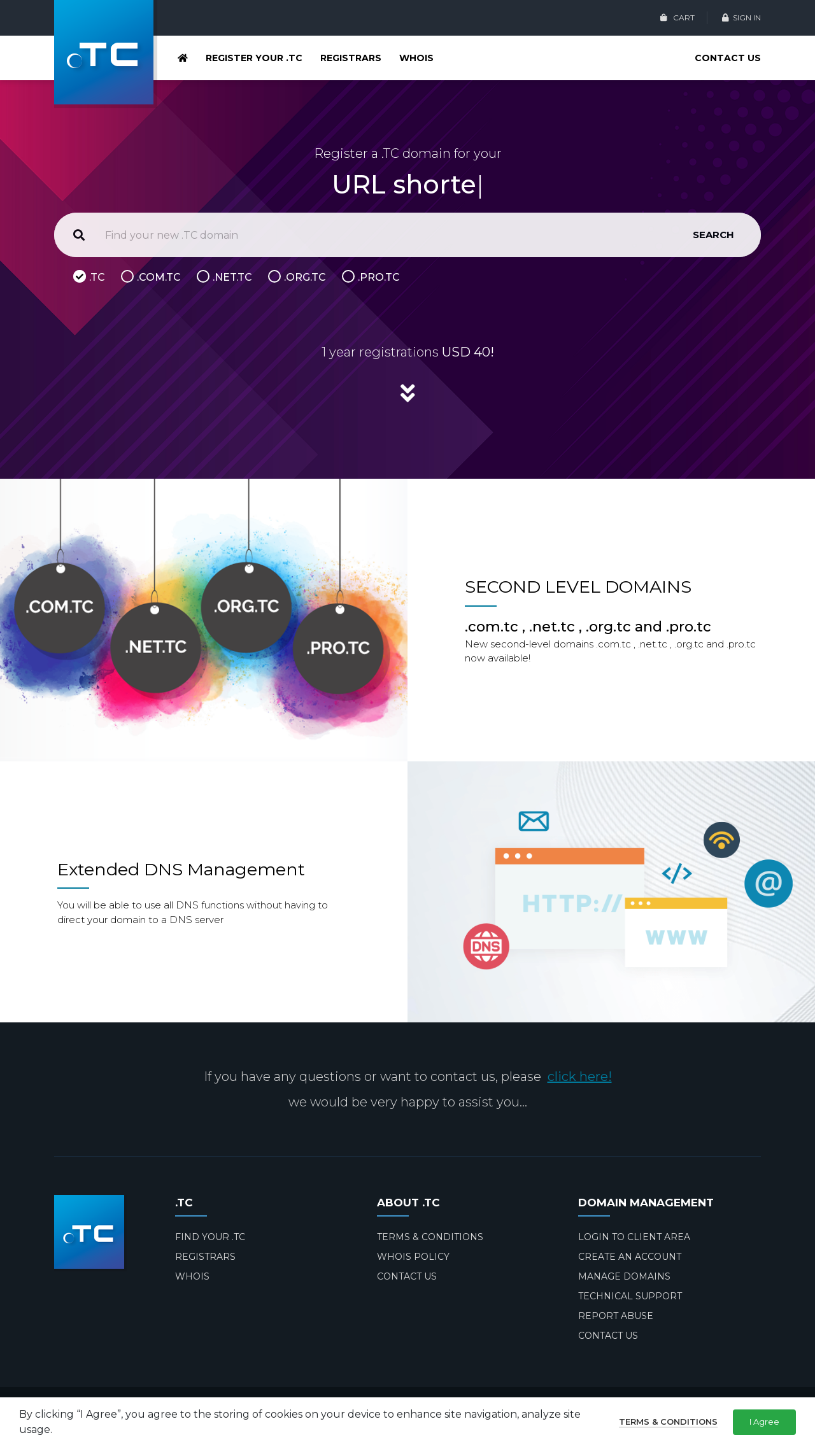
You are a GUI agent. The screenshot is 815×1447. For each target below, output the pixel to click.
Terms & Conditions (668, 1421)
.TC (97, 277)
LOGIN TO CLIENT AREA (634, 1237)
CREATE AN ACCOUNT (629, 1256)
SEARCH (713, 235)
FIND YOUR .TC (210, 1237)
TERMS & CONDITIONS (430, 1237)
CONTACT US (728, 58)
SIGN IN (741, 17)
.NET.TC (232, 277)
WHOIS (416, 58)
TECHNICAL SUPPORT (630, 1296)
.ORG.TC (305, 277)
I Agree (764, 1421)
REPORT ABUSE (615, 1316)
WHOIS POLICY (413, 1256)
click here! (580, 1076)
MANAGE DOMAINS (624, 1276)
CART (677, 17)
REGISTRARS (350, 58)
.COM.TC (159, 277)
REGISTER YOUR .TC (254, 58)
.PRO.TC (379, 277)
